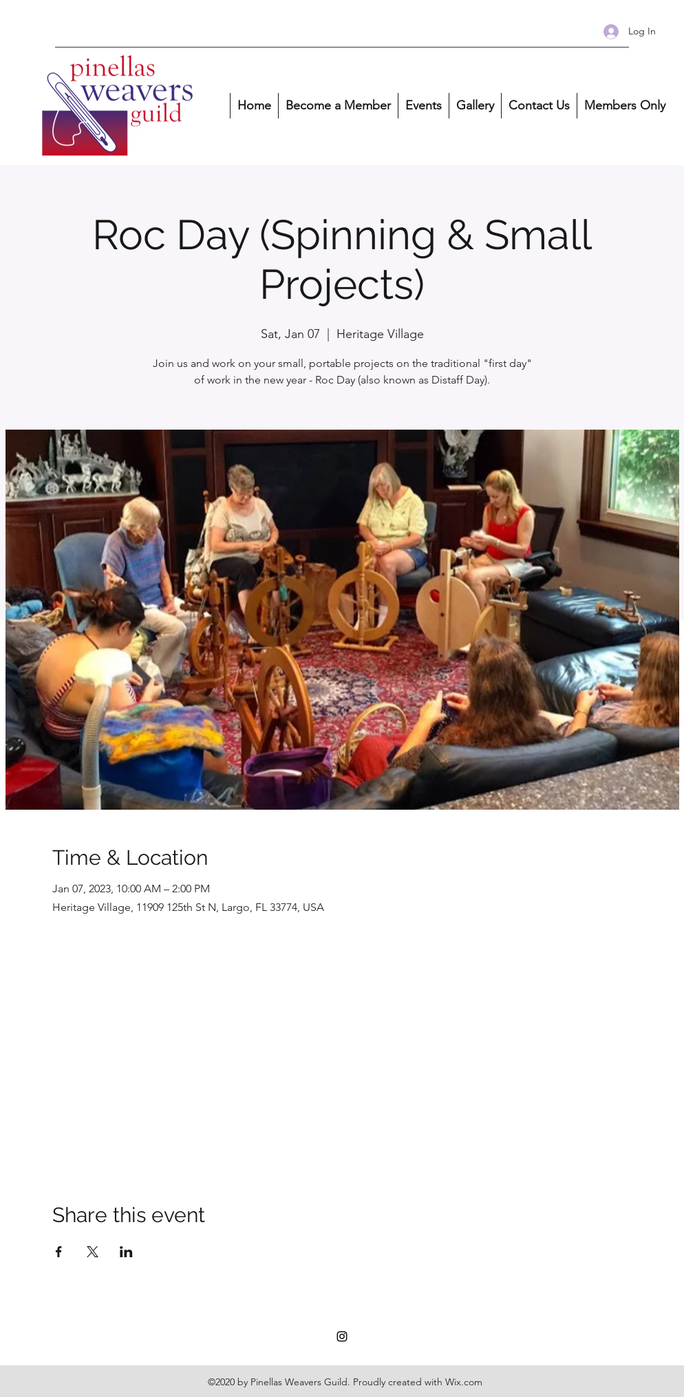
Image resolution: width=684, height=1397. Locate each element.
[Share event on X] (92, 1251)
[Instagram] (342, 1336)
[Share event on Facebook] (58, 1251)
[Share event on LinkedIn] (126, 1251)
